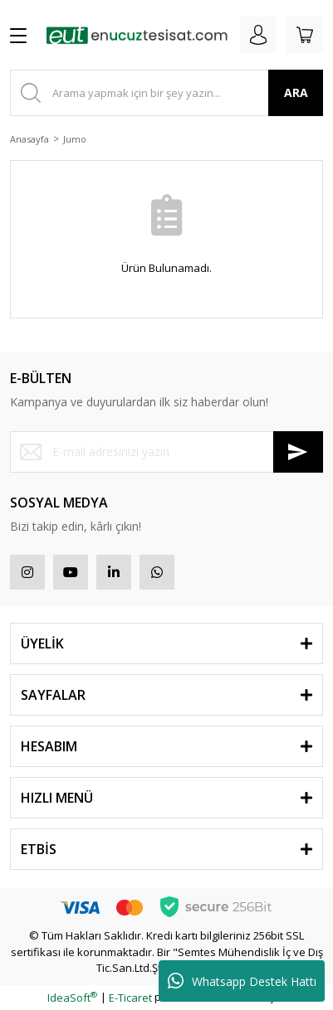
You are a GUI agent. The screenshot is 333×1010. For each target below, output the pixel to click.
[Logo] (137, 35)
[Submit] (298, 452)
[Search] (166, 93)
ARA (296, 92)
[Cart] (304, 35)
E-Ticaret (130, 997)
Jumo (74, 139)
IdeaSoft (72, 997)
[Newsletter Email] (166, 452)
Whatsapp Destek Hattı (242, 981)
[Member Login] (258, 35)
